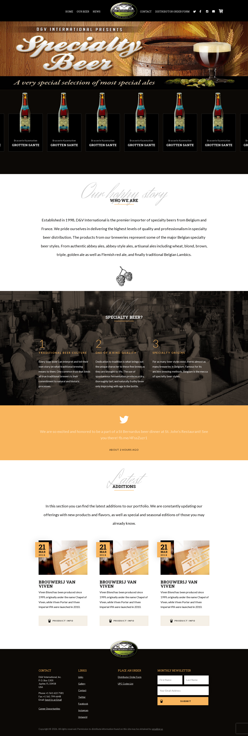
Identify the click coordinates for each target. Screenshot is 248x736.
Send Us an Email (53, 699)
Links (80, 677)
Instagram (207, 11)
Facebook (200, 11)
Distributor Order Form (172, 11)
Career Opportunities (49, 708)
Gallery (81, 683)
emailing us (157, 729)
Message (213, 11)
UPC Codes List (125, 683)
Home (69, 11)
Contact (146, 11)
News (96, 11)
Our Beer (83, 11)
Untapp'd (82, 717)
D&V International (124, 11)
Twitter (194, 11)
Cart (221, 11)
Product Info (63, 620)
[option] (143, 121)
